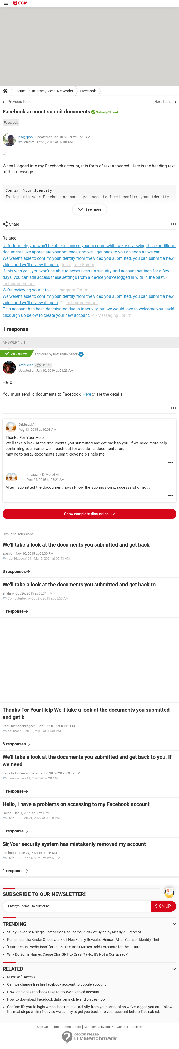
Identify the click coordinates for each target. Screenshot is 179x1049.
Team (55, 1027)
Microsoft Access (21, 977)
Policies (136, 1027)
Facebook (88, 91)
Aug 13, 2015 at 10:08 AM (37, 430)
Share (14, 224)
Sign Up (42, 1027)
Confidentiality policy (99, 1027)
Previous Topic (19, 101)
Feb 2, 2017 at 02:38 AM (55, 142)
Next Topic (162, 101)
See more (92, 209)
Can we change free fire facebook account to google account (56, 984)
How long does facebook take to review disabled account (53, 992)
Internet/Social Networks (52, 91)
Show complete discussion (87, 514)
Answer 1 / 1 (14, 342)
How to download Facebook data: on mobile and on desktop (56, 999)
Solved (101, 112)
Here (87, 394)
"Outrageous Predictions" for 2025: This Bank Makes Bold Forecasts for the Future (73, 947)
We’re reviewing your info (26, 290)
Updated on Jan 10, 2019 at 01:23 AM (45, 370)
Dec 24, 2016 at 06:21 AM (45, 480)
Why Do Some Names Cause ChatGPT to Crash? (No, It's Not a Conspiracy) (67, 954)
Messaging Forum (114, 315)
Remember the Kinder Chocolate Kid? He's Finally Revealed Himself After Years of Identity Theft (84, 939)
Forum (19, 91)
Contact (122, 1027)
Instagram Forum (78, 264)
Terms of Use (71, 1027)
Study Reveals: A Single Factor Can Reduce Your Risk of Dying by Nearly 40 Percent (74, 932)
